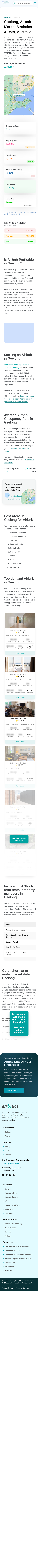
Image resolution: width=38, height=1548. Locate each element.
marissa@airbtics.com (10, 1421)
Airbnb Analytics (11, 1450)
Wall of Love (9, 1524)
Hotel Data (9, 1466)
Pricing (7, 1404)
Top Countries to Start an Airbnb (17, 1503)
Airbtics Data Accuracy (13, 1481)
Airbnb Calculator (11, 1454)
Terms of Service (22, 1545)
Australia (7, 17)
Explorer (8, 1446)
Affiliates (8, 1493)
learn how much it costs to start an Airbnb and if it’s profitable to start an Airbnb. (19, 429)
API (6, 1458)
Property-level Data (12, 1462)
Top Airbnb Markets (12, 1508)
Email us (8, 1412)
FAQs (7, 1408)
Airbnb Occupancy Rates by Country (18, 1516)
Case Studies (10, 1520)
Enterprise (9, 1470)
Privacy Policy (7, 1545)
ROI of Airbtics (10, 1485)
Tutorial (7, 1393)
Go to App (8, 1389)
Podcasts (8, 1528)
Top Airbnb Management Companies (19, 1512)
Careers (8, 1489)
